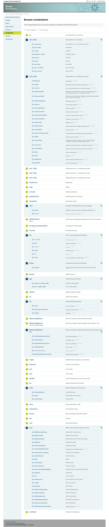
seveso (31, 413)
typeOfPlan (37, 162)
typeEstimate (37, 159)
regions (36, 395)
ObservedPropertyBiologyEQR (42, 469)
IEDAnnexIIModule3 (36, 323)
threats (36, 152)
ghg (30, 279)
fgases (31, 263)
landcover (32, 364)
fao (30, 235)
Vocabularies (9, 33)
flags (35, 243)
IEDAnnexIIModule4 (36, 330)
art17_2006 (33, 168)
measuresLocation (39, 111)
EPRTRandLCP (34, 219)
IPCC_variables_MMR (40, 286)
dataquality (33, 201)
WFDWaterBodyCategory (41, 499)
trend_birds (37, 64)
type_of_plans (38, 71)
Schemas (8, 29)
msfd (31, 388)
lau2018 (32, 378)
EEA (12, 1)
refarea (36, 250)
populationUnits (38, 126)
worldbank (32, 512)
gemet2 (31, 274)
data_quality (37, 47)
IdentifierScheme (38, 456)
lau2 (30, 374)
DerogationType (38, 340)
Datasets (7, 20)
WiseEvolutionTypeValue (40, 503)
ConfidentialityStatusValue (41, 449)
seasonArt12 (37, 145)
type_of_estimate (38, 67)
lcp (30, 383)
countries (36, 88)
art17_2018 (33, 178)
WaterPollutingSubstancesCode (42, 354)
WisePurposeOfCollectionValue (42, 506)
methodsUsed (38, 122)
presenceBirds (38, 129)
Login (89, 1)
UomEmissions (38, 479)
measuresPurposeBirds (40, 115)
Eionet (12, 13)
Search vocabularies (31, 29)
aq (30, 35)
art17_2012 (33, 173)
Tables (7, 23)
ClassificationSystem (40, 445)
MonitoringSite (38, 462)
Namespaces (9, 39)
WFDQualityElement (39, 496)
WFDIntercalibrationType (41, 489)
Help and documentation (12, 17)
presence (36, 57)
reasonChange (38, 140)
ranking (36, 136)
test (30, 418)
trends (36, 155)
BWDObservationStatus (40, 432)
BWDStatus (37, 442)
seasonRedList (38, 148)
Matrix (36, 459)
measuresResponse (39, 118)
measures (36, 104)
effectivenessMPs (39, 91)
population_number (39, 54)
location (36, 51)
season (36, 61)
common (32, 192)
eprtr (30, 206)
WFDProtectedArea (39, 492)
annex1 (36, 305)
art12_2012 (33, 40)
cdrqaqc (36, 84)
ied (30, 301)
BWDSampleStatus (39, 439)
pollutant (36, 313)
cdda (31, 187)
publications (33, 409)
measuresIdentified (39, 108)
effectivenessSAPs (39, 96)
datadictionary (34, 196)
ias (30, 296)
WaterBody (37, 486)
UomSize (36, 482)
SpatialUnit (37, 472)
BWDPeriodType (38, 435)
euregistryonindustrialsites (38, 226)
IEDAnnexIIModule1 (36, 318)
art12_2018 (33, 76)
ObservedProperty (39, 466)
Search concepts (44, 29)
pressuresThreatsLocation (41, 133)
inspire (31, 360)
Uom (35, 476)
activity (36, 210)
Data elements (9, 26)
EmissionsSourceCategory (41, 452)
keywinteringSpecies (39, 101)
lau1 (30, 369)
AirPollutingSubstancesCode (42, 336)
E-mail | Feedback (10, 521)
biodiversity (33, 182)
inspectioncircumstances (41, 309)
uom (30, 423)
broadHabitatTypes (39, 392)
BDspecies (37, 81)
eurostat (32, 230)
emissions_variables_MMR (41, 283)
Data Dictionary (18, 13)
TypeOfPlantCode (39, 347)
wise (30, 428)
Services (7, 36)
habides (32, 292)
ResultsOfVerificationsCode (41, 343)
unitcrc (36, 257)
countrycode (37, 44)
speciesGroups (38, 399)
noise (31, 404)
